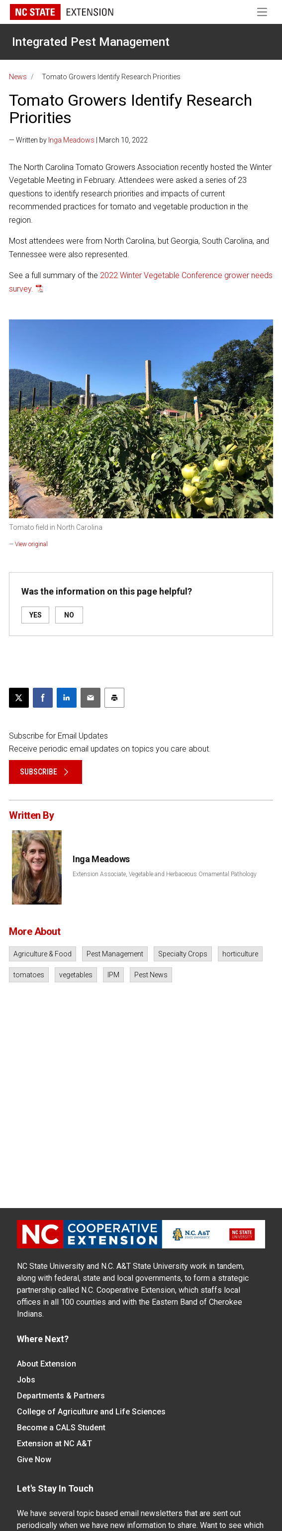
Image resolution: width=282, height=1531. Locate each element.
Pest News (151, 975)
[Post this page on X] (19, 698)
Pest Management (115, 954)
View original (31, 544)
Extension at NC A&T (54, 1443)
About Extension (46, 1364)
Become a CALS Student (61, 1427)
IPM (113, 975)
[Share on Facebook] (43, 698)
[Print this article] (114, 698)
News (18, 77)
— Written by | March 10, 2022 (78, 140)
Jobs (26, 1379)
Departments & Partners (61, 1395)
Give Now (34, 1459)
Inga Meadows (71, 140)
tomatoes (28, 975)
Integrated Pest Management (91, 42)
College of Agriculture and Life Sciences (91, 1411)
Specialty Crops (182, 954)
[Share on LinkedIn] (67, 698)
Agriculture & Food (42, 954)
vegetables (76, 975)
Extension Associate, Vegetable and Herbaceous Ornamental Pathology (165, 874)
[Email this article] (90, 698)
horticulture (240, 954)
